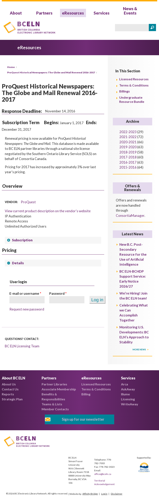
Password (58, 293)
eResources (73, 13)
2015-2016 (128, 167)
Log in (104, 493)
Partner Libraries (54, 384)
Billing (85, 394)
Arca (124, 384)
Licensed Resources (134, 79)
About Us (9, 384)
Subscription (22, 240)
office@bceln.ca (102, 473)
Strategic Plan (12, 399)
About (16, 13)
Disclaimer (116, 493)
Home (11, 67)
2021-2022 (128, 137)
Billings (124, 91)
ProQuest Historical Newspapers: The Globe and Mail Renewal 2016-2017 (51, 72)
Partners (44, 13)
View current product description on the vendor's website (48, 211)
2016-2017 (128, 162)
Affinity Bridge (90, 493)
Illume (125, 394)
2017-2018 (128, 157)
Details (18, 263)
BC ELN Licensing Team (22, 346)
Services (101, 13)
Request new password (26, 309)
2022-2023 (128, 132)
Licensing (128, 399)
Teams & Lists (52, 404)
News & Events (130, 10)
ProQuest (28, 202)
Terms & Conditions (134, 85)
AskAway (128, 389)
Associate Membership (59, 389)
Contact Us (10, 389)
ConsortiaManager (130, 215)
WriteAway (129, 404)
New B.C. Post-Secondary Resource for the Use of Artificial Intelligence (133, 254)
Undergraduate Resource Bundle (131, 99)
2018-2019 (128, 152)
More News (139, 349)
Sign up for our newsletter (83, 419)
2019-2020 (128, 147)
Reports (8, 394)
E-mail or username (25, 293)
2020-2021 (128, 142)
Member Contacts (55, 409)
